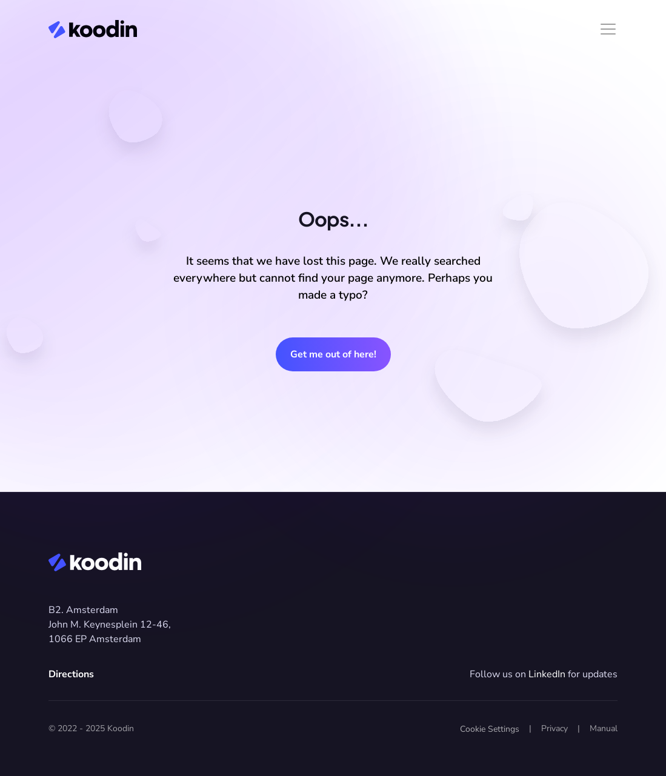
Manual (604, 728)
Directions (71, 674)
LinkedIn (546, 674)
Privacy (554, 728)
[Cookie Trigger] (489, 729)
